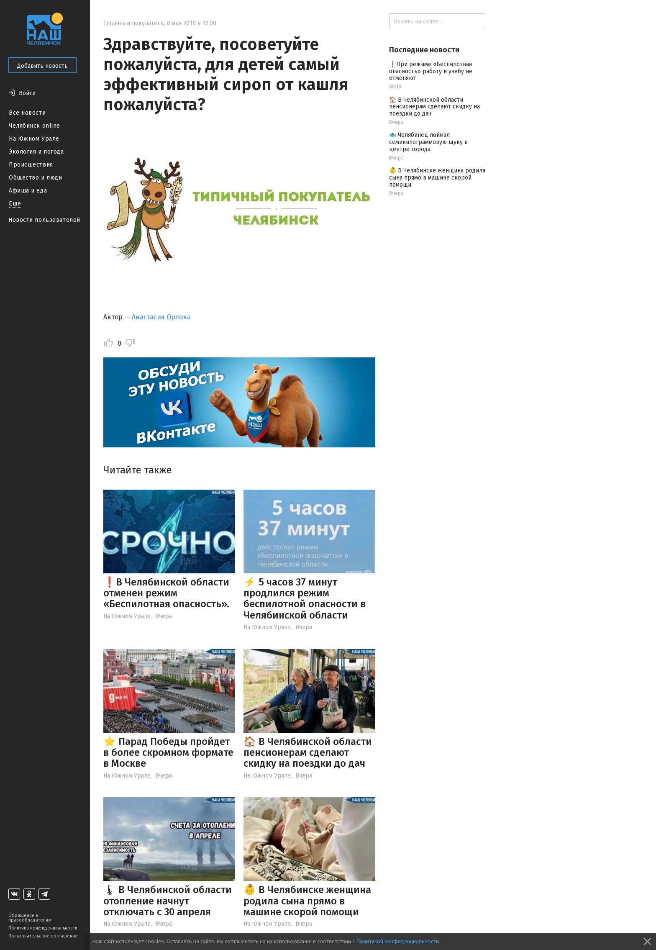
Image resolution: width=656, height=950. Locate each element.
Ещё (15, 203)
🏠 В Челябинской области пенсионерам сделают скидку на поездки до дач (307, 753)
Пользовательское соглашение (43, 936)
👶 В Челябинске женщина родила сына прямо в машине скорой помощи (307, 901)
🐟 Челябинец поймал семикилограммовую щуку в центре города (428, 142)
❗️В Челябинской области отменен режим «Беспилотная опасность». (166, 593)
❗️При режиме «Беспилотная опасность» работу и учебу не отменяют (430, 71)
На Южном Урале (34, 138)
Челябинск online (34, 125)
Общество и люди (35, 177)
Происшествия (31, 164)
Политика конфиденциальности (42, 928)
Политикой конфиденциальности (397, 941)
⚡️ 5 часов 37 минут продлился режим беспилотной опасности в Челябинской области (304, 598)
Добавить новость (42, 65)
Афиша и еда (28, 190)
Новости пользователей (44, 219)
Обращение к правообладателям (29, 917)
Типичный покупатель (133, 23)
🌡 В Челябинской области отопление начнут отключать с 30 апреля (167, 901)
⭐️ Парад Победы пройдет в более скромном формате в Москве (168, 753)
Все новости (27, 112)
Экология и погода (36, 151)
